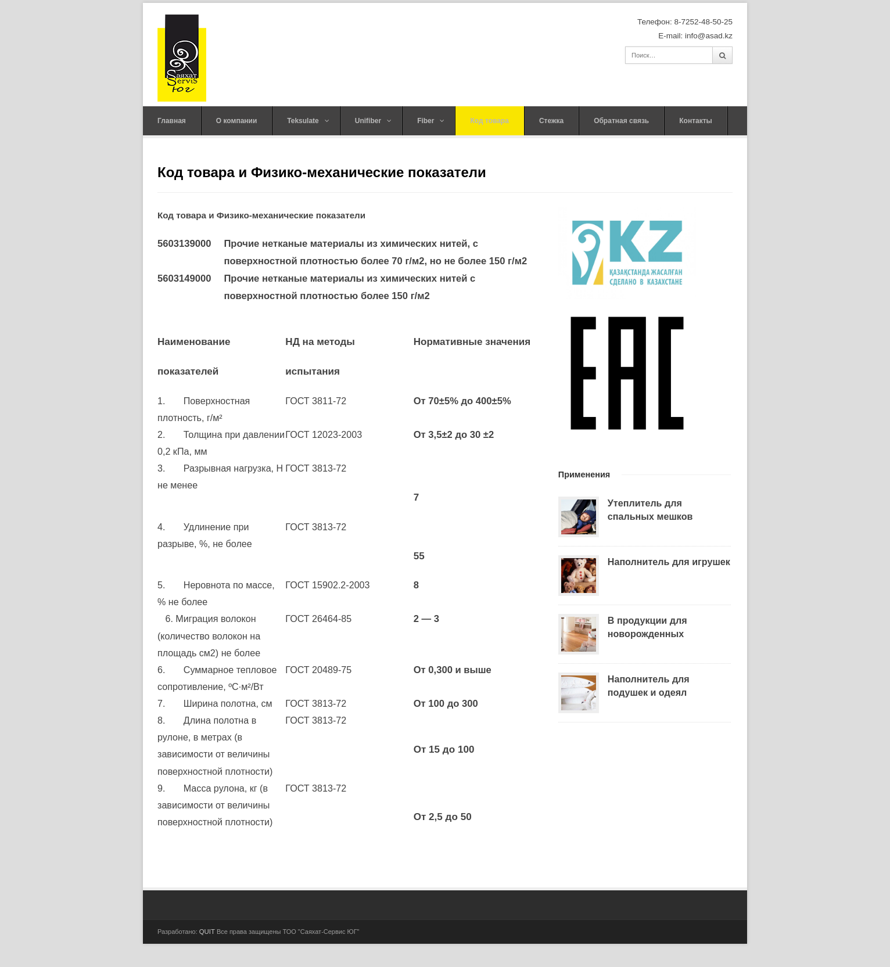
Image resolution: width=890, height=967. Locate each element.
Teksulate (308, 121)
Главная (171, 121)
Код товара (489, 121)
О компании (236, 121)
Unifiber (373, 121)
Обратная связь (621, 121)
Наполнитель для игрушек (669, 561)
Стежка (551, 121)
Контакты (695, 121)
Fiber (430, 121)
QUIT (207, 931)
